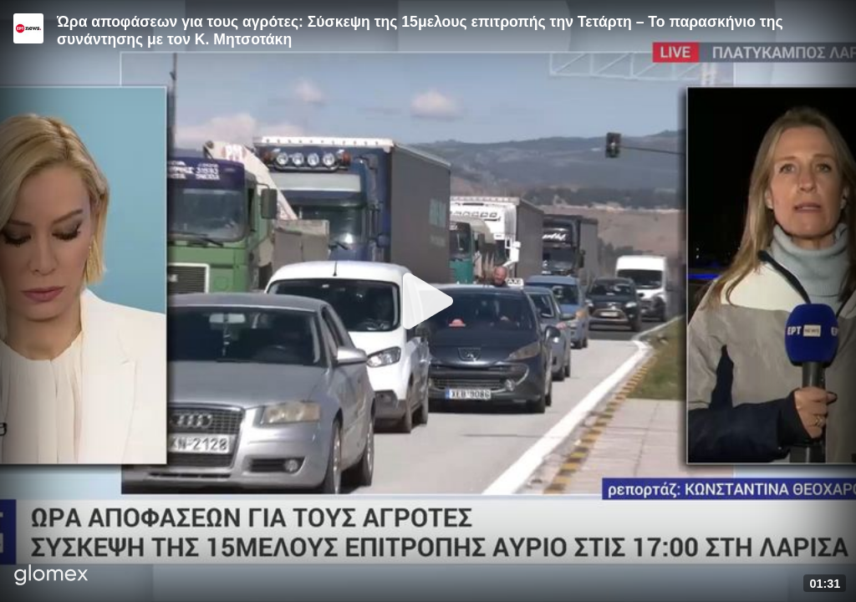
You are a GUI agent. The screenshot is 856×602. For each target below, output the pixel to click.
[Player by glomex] (51, 576)
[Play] (428, 301)
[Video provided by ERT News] (28, 28)
